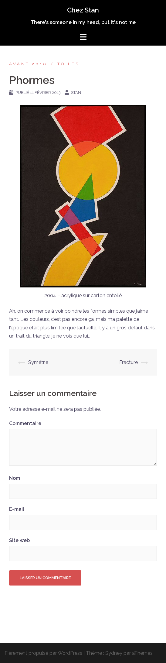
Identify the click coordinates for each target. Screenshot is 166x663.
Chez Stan (83, 10)
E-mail (16, 509)
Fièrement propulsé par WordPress (43, 653)
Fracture (128, 362)
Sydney (113, 653)
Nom (14, 478)
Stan (76, 92)
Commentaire (25, 423)
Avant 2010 (28, 64)
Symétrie (38, 362)
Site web (19, 540)
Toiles (68, 64)
